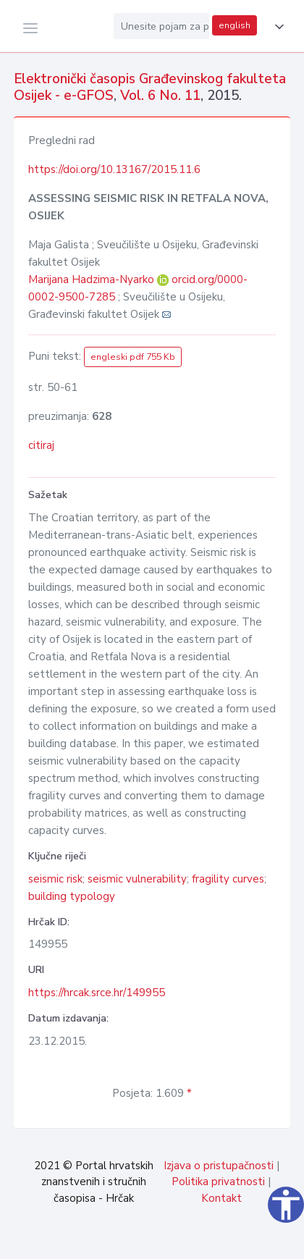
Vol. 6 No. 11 (160, 95)
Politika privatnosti (218, 1181)
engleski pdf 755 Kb (132, 357)
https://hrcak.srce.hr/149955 (96, 992)
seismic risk (55, 879)
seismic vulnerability (137, 879)
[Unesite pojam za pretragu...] (161, 26)
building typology (71, 896)
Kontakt (221, 1198)
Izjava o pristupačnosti (219, 1165)
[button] (276, 27)
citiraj (41, 445)
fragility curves (228, 879)
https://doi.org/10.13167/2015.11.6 (114, 169)
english (234, 25)
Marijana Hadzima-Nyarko (92, 279)
